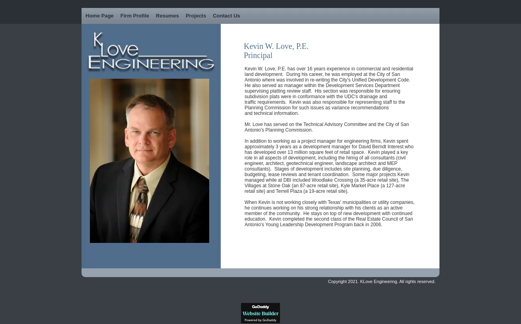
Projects (196, 16)
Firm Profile (135, 16)
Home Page (100, 16)
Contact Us (226, 16)
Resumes (167, 16)
